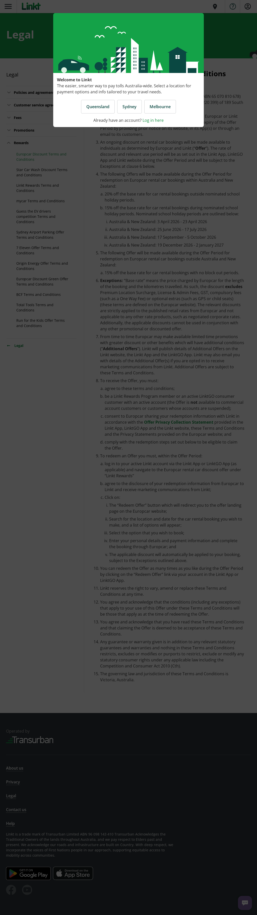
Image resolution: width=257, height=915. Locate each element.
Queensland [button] (97, 106)
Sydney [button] (129, 106)
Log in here (153, 120)
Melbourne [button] (160, 106)
